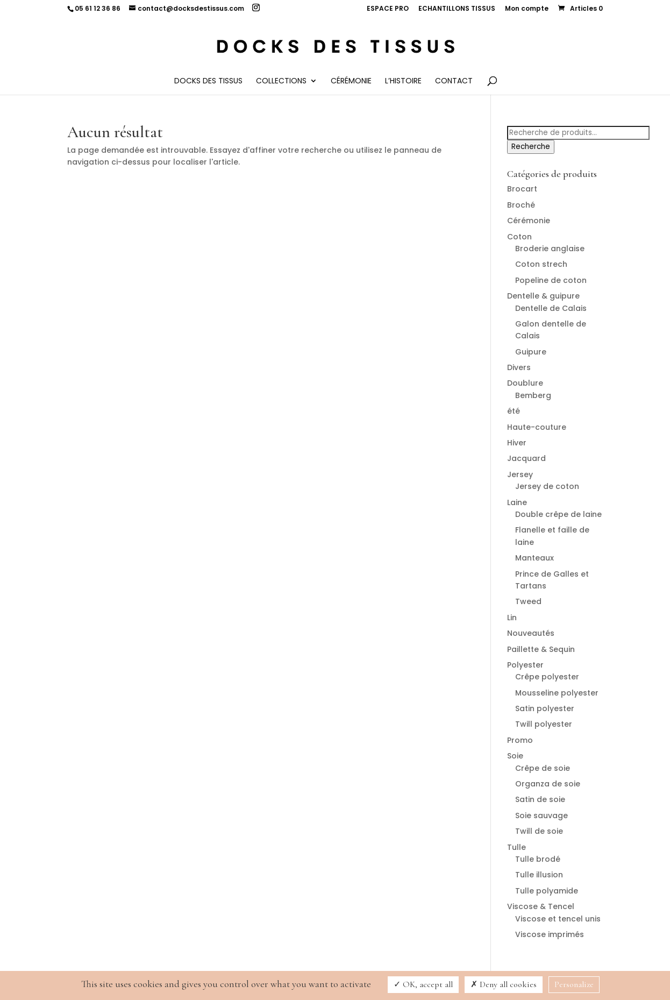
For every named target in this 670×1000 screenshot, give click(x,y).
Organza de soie (547, 783)
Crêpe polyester (547, 676)
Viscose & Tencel (540, 906)
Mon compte (526, 9)
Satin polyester (544, 708)
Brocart (522, 188)
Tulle (516, 847)
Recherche (530, 146)
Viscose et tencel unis (558, 918)
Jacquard (526, 458)
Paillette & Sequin (541, 649)
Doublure (525, 383)
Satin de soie (540, 799)
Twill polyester (543, 724)
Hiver (516, 442)
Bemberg (533, 395)
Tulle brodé (537, 859)
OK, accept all (423, 984)
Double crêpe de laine (558, 514)
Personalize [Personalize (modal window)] (574, 984)
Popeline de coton (551, 280)
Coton (519, 236)
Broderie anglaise (550, 248)
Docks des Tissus (208, 81)
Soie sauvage (541, 815)
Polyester (525, 664)
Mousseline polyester (556, 692)
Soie (515, 755)
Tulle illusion (539, 874)
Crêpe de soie (542, 768)
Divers (519, 367)
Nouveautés (530, 633)
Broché (521, 205)
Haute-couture (536, 427)
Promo (520, 740)
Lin (512, 617)
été (513, 411)
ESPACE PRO (388, 9)
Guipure (530, 351)
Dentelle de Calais (551, 308)
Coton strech (541, 264)
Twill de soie (539, 831)
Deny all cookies (504, 984)
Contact (454, 81)
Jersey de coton (547, 486)
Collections (281, 81)
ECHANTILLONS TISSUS (456, 9)
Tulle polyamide (546, 890)
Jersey (520, 474)
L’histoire (403, 81)
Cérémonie (351, 81)
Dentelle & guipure (543, 295)
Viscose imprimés (549, 934)
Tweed (528, 601)
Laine (517, 502)
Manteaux (534, 557)
